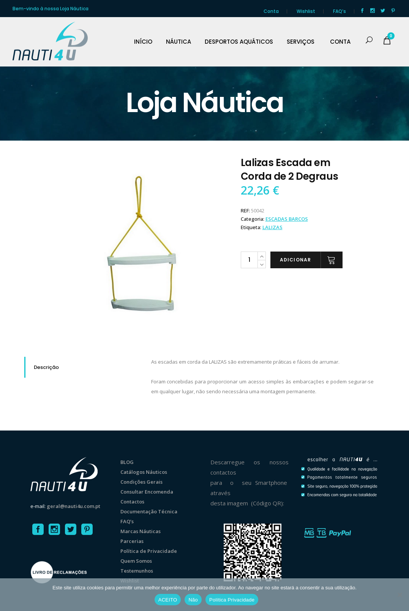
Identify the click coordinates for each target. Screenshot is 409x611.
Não (193, 600)
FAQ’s (339, 11)
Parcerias (132, 541)
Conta (271, 11)
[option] (144, 245)
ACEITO (167, 600)
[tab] (82, 367)
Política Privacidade (231, 600)
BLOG (127, 462)
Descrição (46, 367)
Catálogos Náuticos (143, 472)
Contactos (132, 501)
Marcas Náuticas (140, 531)
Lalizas (272, 227)
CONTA (340, 41)
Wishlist (306, 11)
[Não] (399, 594)
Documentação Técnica (148, 511)
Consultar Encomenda (146, 491)
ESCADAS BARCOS (286, 218)
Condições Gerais (141, 481)
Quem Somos (136, 560)
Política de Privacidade (148, 551)
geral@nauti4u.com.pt (73, 506)
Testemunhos (136, 570)
